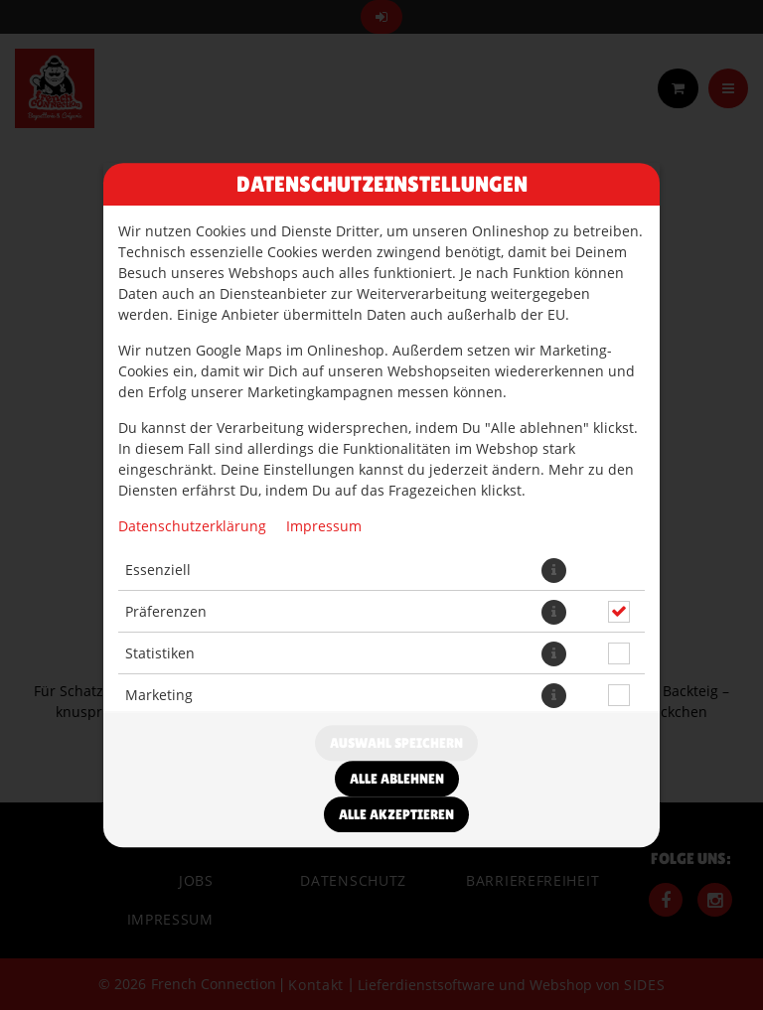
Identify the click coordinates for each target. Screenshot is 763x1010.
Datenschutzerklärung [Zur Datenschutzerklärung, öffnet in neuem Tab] (192, 525)
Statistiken (160, 653)
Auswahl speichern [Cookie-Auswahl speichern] (396, 743)
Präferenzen (166, 611)
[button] (553, 570)
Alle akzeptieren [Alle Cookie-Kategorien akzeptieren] (396, 814)
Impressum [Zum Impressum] (324, 525)
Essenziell (158, 569)
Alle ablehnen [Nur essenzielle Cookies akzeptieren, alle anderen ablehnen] (397, 779)
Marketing (159, 694)
